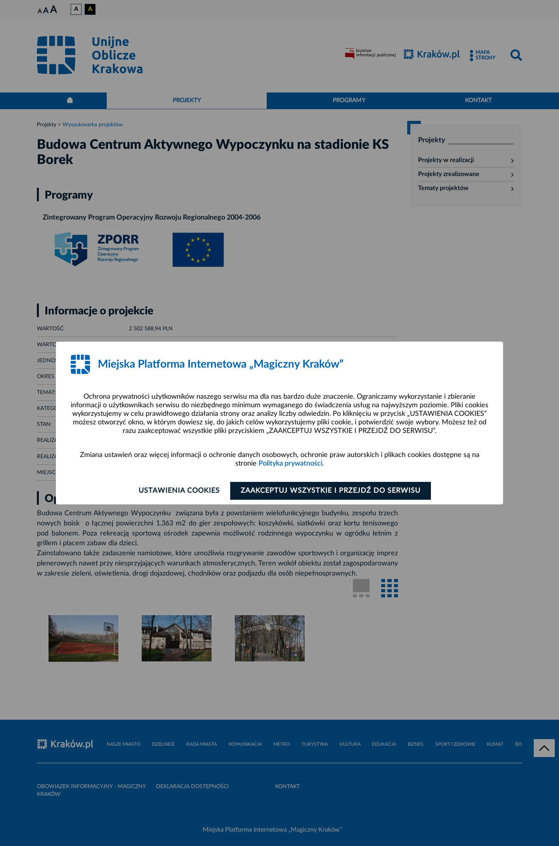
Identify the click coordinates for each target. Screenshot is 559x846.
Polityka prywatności (290, 463)
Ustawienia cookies (179, 490)
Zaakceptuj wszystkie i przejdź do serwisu (330, 490)
